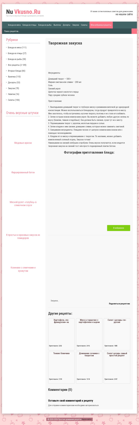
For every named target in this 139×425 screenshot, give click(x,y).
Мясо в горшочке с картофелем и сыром (89, 321)
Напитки (11, 94)
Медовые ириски (23, 142)
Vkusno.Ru (23, 12)
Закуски (75, 25)
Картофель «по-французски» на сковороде (61, 322)
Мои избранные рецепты (101, 25)
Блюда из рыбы (45, 25)
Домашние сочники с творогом (89, 354)
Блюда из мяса (14, 25)
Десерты (66, 25)
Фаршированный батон (23, 172)
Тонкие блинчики (61, 353)
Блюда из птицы (29, 25)
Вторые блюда (14, 71)
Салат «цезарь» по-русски (117, 321)
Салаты (84, 25)
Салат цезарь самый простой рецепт (117, 354)
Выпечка (57, 25)
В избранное (118, 228)
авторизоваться (92, 405)
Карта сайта (86, 419)
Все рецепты (14, 65)
